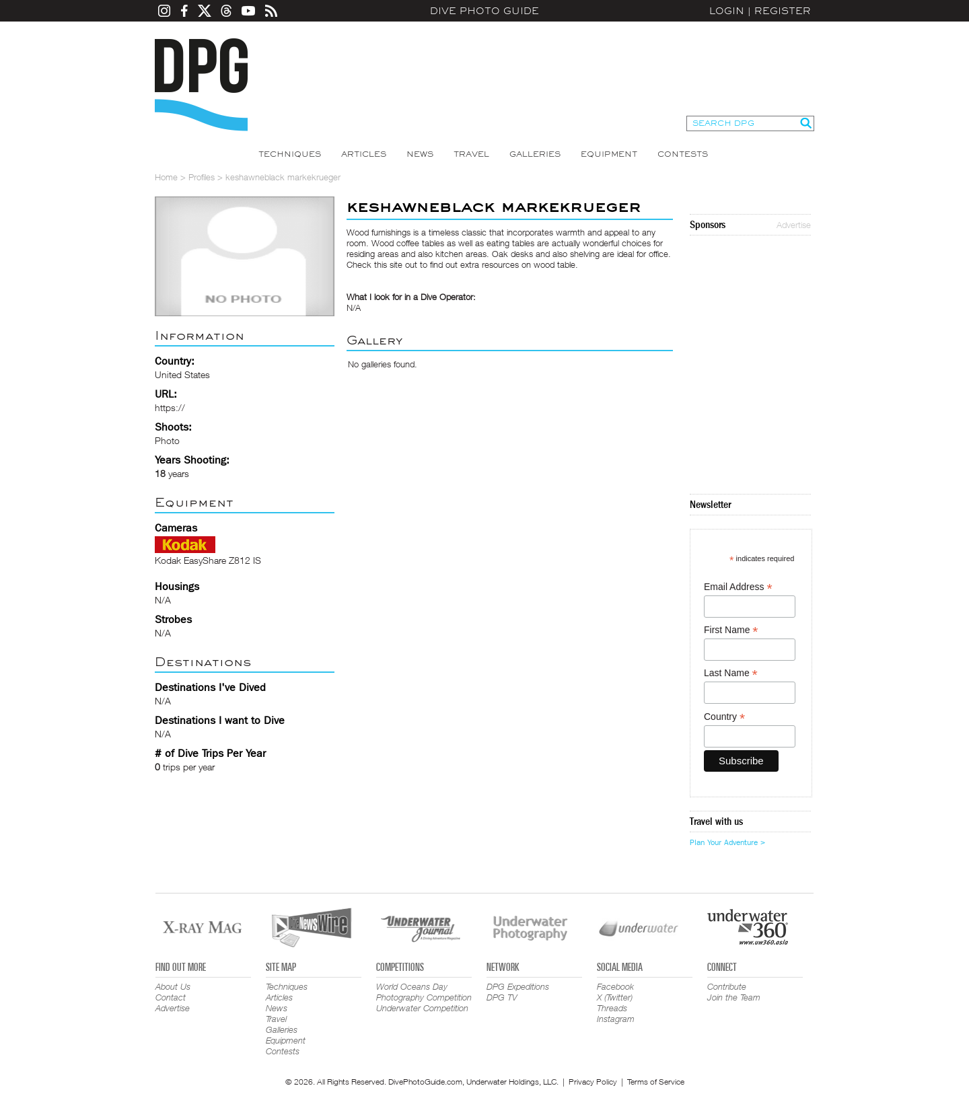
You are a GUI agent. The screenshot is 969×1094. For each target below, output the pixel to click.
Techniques (289, 154)
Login (726, 10)
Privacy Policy (593, 1082)
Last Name (731, 673)
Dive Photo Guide (484, 10)
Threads (612, 1007)
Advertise (794, 224)
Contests (682, 154)
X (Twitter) (615, 997)
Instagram (616, 1018)
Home (166, 177)
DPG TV (502, 997)
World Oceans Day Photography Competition (424, 991)
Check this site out (382, 264)
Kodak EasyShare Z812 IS (208, 560)
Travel (471, 154)
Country (724, 716)
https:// (170, 407)
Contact (170, 997)
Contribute (726, 986)
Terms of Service (655, 1082)
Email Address (738, 587)
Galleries (535, 154)
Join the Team (733, 997)
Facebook (615, 986)
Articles (363, 154)
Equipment (609, 154)
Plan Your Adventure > (727, 842)
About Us (172, 986)
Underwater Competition (422, 1007)
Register (782, 10)
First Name (731, 630)
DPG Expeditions (518, 986)
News (419, 154)
